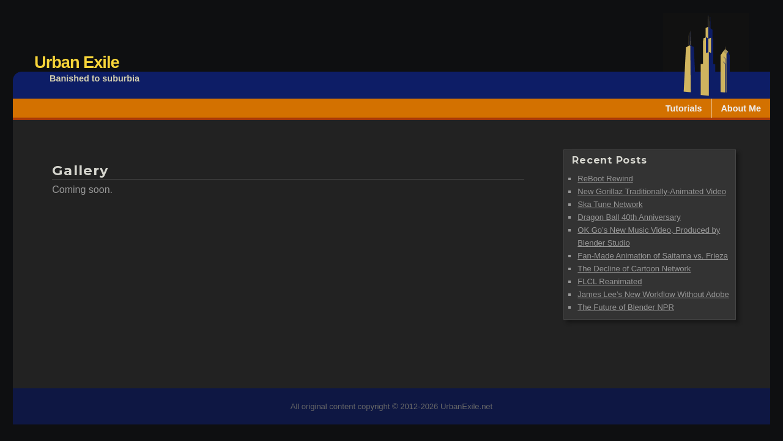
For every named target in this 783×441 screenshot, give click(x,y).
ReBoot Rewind (605, 178)
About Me (741, 108)
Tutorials (684, 108)
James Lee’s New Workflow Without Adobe (653, 294)
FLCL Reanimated (609, 281)
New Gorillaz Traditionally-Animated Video (651, 191)
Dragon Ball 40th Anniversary (628, 217)
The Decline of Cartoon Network (634, 268)
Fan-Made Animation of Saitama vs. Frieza (652, 255)
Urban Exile (76, 62)
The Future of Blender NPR (625, 307)
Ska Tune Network (609, 204)
